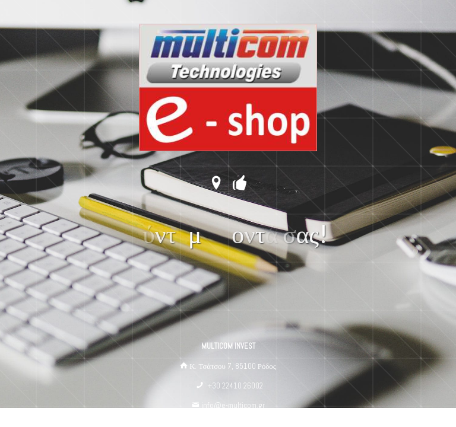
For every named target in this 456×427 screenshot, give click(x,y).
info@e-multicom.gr (233, 405)
